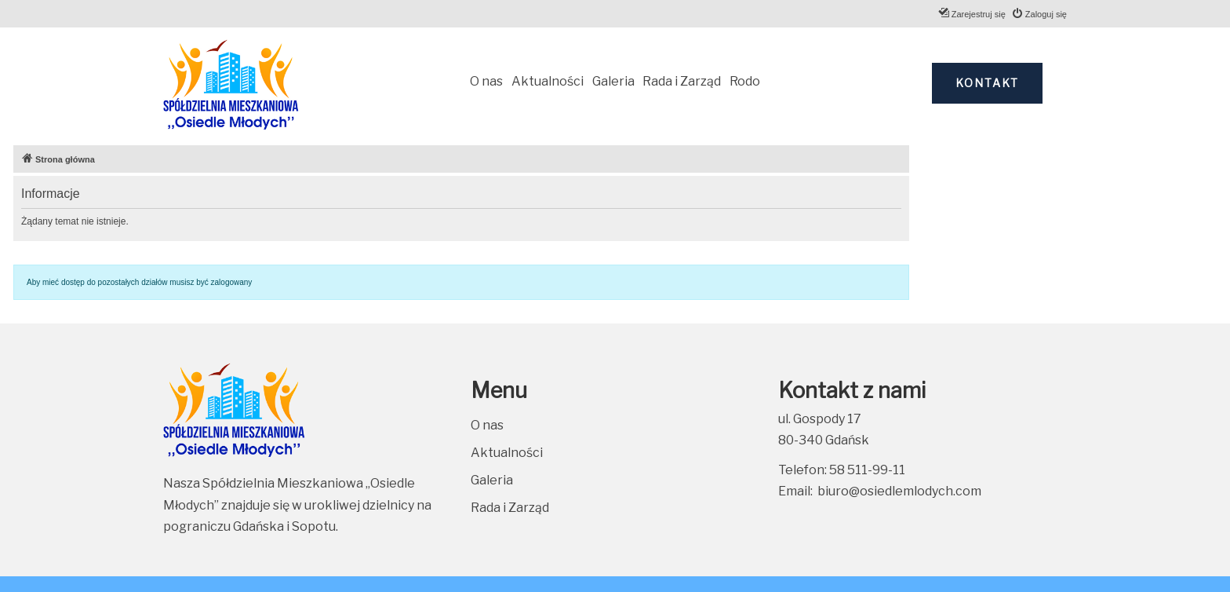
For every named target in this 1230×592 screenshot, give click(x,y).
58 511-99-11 (867, 469)
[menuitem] (1039, 14)
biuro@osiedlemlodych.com (899, 491)
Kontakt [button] (987, 83)
